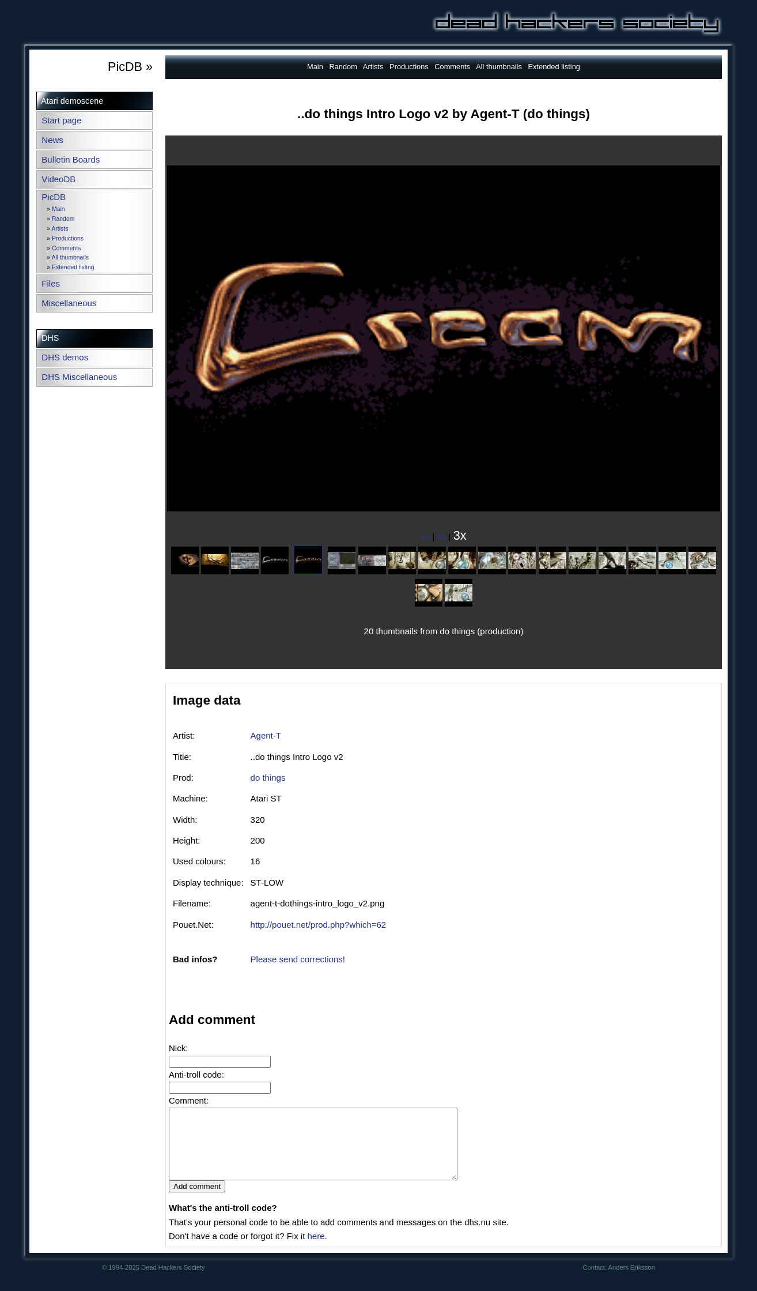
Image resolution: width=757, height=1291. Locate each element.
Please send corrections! (298, 959)
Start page (61, 120)
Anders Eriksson (631, 1281)
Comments (66, 248)
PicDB (53, 197)
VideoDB (58, 179)
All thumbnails (70, 257)
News (52, 140)
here (315, 1250)
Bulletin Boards (70, 159)
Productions (68, 238)
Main (58, 209)
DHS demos (64, 357)
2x (441, 536)
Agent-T (266, 735)
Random (63, 219)
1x (425, 536)
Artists (59, 228)
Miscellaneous (68, 303)
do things (268, 777)
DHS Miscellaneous (79, 377)
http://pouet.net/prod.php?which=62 (319, 924)
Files (50, 283)
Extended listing (73, 267)
